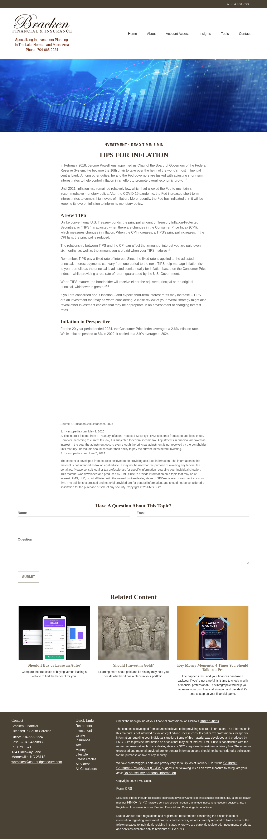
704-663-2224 (238, 4)
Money (81, 750)
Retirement (84, 726)
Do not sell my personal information (150, 773)
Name (22, 513)
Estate (80, 735)
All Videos (83, 764)
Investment (84, 730)
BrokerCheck (209, 721)
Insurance (83, 740)
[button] (150, 33)
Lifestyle (82, 754)
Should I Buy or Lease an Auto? (54, 665)
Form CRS (124, 788)
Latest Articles (86, 759)
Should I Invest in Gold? (133, 665)
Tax (78, 745)
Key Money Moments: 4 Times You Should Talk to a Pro (212, 667)
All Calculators (86, 769)
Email (141, 513)
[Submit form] (28, 577)
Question (25, 539)
